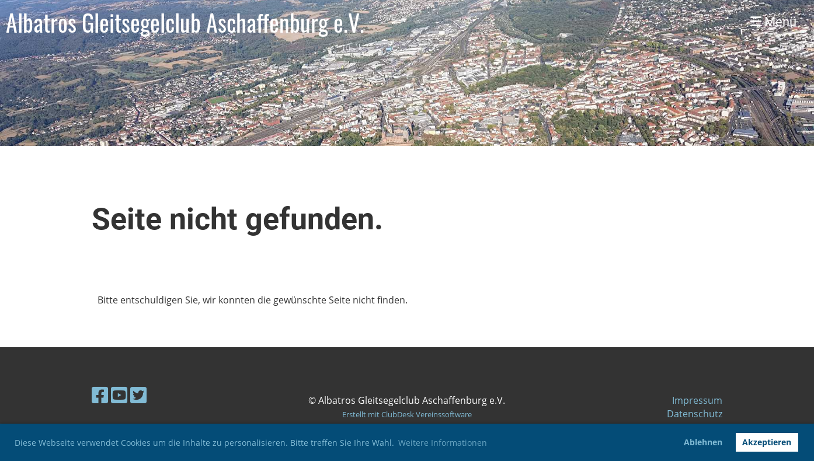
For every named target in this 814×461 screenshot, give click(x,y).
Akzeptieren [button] (766, 442)
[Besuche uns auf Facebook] (100, 394)
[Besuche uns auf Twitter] (138, 394)
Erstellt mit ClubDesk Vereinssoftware (407, 414)
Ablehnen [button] (703, 442)
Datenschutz (694, 413)
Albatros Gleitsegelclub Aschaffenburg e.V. (185, 22)
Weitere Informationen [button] (442, 442)
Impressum (697, 400)
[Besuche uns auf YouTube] (119, 394)
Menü (773, 22)
